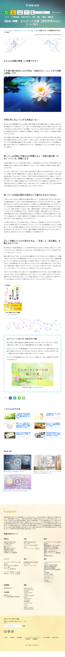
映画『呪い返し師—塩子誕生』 (51, 548)
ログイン (26, 12)
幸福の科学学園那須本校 (50, 566)
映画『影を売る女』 (48, 555)
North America (28, 589)
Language (56, 12)
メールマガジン (8, 545)
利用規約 (12, 637)
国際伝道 (50, 17)
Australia (27, 600)
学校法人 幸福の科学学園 (50, 565)
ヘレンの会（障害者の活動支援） (12, 596)
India (25, 597)
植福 (33, 12)
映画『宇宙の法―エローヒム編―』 (52, 545)
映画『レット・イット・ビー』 (50, 549)
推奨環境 (19, 637)
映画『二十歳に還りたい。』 (50, 551)
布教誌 (44, 17)
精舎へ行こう (7, 546)
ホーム (7, 17)
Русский (28, 603)
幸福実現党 (27, 562)
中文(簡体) (27, 601)
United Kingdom (29, 595)
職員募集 (35, 639)
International (28, 588)
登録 (23, 626)
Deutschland (28, 592)
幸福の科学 (7, 542)
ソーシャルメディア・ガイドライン (32, 637)
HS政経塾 (46, 572)
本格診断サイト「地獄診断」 (10, 552)
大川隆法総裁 (15, 17)
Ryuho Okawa (28, 607)
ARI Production (9, 565)
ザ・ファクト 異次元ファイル (11, 572)
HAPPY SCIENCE (33, 645)
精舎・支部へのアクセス (10, 548)
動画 (38, 17)
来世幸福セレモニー (9, 588)
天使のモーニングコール (10, 573)
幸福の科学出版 (28, 542)
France (26, 594)
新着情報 (8, 21)
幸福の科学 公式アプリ (10, 551)
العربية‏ (25, 604)
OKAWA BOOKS (29, 609)
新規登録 (20, 12)
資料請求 (6, 12)
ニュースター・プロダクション (11, 562)
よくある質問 (46, 637)
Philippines (27, 598)
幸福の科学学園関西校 (50, 568)
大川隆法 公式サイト (9, 543)
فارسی (25, 606)
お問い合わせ (55, 637)
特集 (33, 17)
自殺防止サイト (7, 595)
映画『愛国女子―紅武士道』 (51, 546)
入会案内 (13, 12)
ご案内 (15, 21)
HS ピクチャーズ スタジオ (50, 542)
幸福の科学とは (25, 17)
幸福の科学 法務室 (9, 549)
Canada (26, 591)
